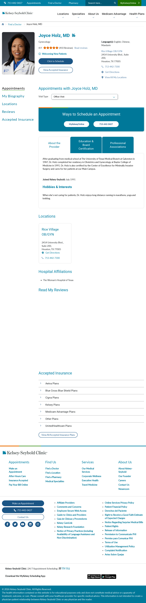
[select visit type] (84, 96)
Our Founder (124, 476)
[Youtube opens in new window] (22, 524)
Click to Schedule (55, 61)
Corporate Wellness (91, 476)
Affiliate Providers (65, 502)
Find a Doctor (55, 3)
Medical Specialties (54, 481)
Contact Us (123, 484)
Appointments (34, 3)
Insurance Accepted (18, 480)
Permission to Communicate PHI (120, 534)
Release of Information (116, 530)
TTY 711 (64, 568)
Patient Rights (111, 526)
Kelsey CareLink (64, 523)
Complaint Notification (116, 550)
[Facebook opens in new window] (7, 524)
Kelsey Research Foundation (70, 526)
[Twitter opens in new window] (15, 524)
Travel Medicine (89, 484)
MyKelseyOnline (129, 3)
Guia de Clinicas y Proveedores (72, 518)
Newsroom (123, 489)
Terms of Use (111, 542)
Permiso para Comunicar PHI (119, 538)
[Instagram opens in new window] (38, 524)
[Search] (114, 3)
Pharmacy (73, 3)
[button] (91, 383)
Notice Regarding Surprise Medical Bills (124, 522)
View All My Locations (115, 77)
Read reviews (80, 47)
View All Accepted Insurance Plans (58, 434)
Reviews (8, 111)
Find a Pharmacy (53, 477)
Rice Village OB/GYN (111, 51)
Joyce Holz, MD (34, 24)
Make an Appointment (23, 503)
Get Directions (112, 72)
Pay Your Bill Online (18, 484)
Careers (122, 480)
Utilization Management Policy (120, 546)
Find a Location (52, 472)
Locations (9, 104)
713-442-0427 (13, 3)
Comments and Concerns (69, 506)
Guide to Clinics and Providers (71, 514)
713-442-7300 (112, 66)
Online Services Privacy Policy (119, 502)
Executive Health (90, 480)
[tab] (54, 145)
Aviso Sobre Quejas (114, 554)
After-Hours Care (17, 476)
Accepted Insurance (18, 119)
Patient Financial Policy (116, 506)
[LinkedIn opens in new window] (30, 524)
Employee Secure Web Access (71, 510)
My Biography (13, 96)
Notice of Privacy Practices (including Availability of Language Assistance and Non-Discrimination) (76, 534)
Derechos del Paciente (116, 510)
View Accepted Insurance (55, 70)
